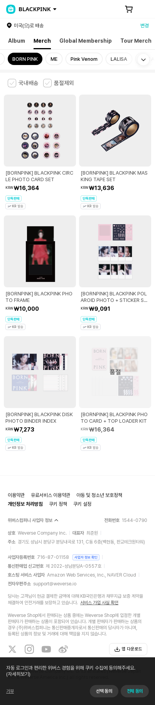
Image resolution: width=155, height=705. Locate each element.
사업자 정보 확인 (86, 557)
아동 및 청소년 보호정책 (99, 495)
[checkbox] (23, 83)
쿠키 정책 (58, 504)
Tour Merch (136, 41)
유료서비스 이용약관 (50, 495)
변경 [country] (144, 25)
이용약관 (16, 495)
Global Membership (85, 41)
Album (16, 41)
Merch (42, 41)
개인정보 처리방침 (25, 504)
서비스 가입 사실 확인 (99, 602)
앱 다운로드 (128, 649)
